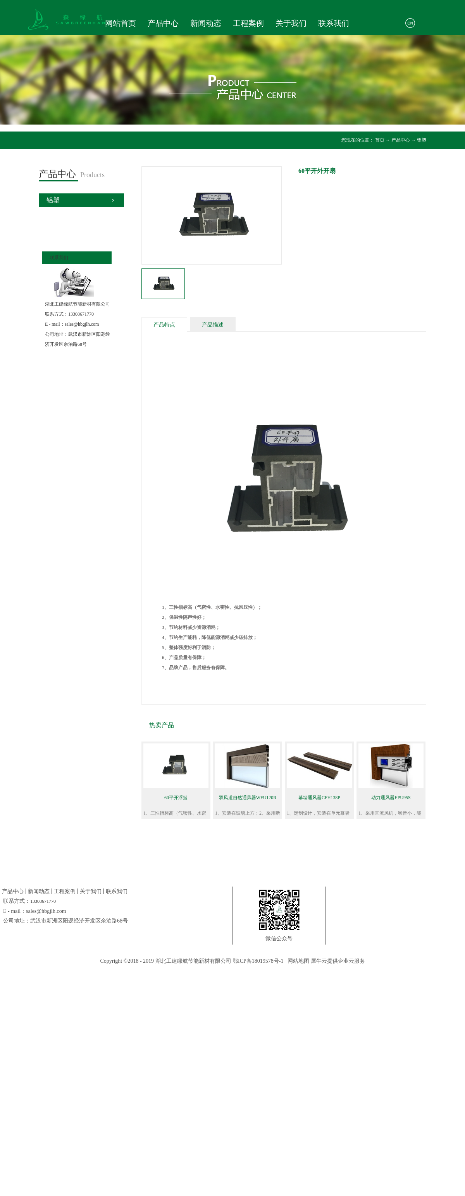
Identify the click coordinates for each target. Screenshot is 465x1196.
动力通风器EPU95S (390, 797)
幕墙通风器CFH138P (319, 797)
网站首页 (120, 23)
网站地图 (297, 961)
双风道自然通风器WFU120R (248, 797)
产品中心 (400, 140)
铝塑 (421, 140)
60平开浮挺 (176, 797)
